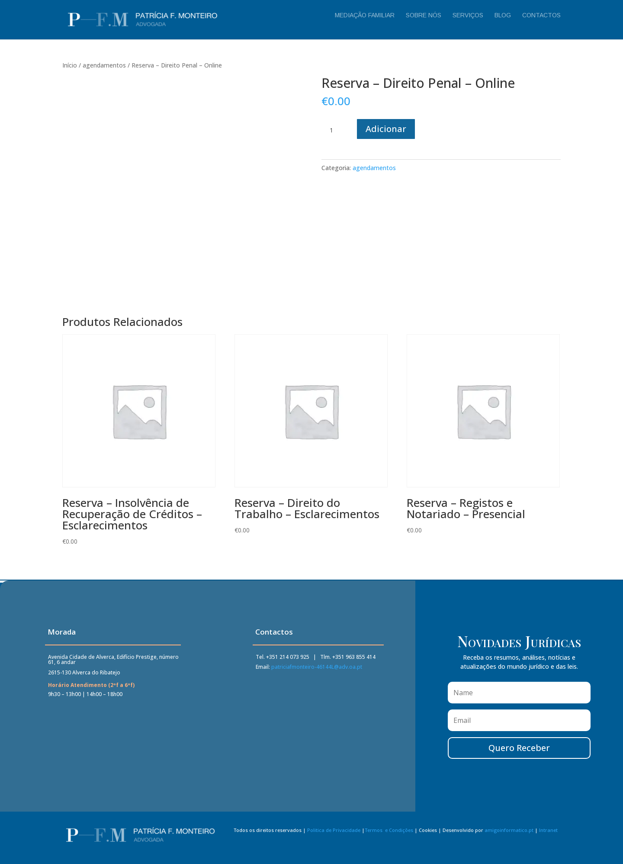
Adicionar (386, 129)
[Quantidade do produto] (334, 130)
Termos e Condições (389, 833)
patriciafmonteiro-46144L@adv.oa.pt (316, 668)
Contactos (541, 15)
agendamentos (104, 65)
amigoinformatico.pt (509, 833)
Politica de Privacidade (333, 833)
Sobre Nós (423, 15)
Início (69, 65)
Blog (503, 15)
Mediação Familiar (365, 15)
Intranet (548, 833)
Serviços (468, 15)
